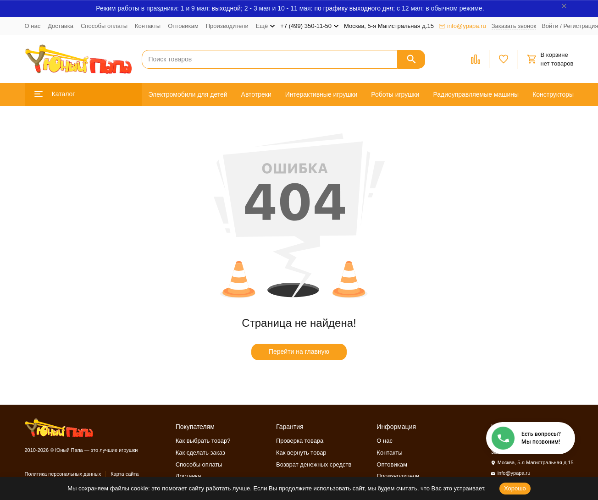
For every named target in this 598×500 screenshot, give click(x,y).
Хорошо (515, 488)
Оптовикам (183, 25)
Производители (227, 25)
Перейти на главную (299, 351)
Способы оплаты (104, 25)
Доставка (60, 25)
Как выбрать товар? (203, 440)
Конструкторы (553, 94)
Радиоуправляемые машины (476, 94)
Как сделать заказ (200, 452)
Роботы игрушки (395, 94)
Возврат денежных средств (313, 464)
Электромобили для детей (188, 94)
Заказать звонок (514, 25)
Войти (550, 25)
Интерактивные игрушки (321, 94)
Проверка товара (299, 440)
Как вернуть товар (301, 452)
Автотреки (256, 94)
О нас (33, 25)
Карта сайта (124, 474)
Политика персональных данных (63, 474)
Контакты (148, 25)
